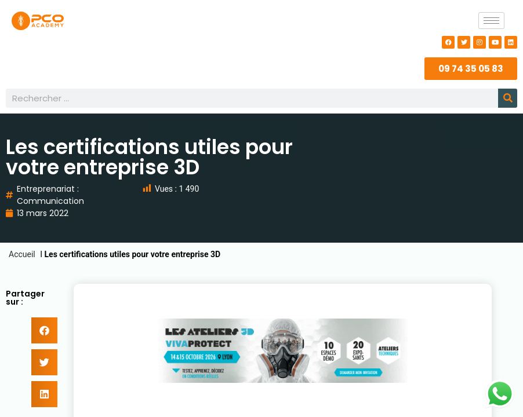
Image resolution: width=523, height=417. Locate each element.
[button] (44, 330)
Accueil (22, 254)
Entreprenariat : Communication (50, 195)
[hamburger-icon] (491, 20)
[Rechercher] (507, 98)
